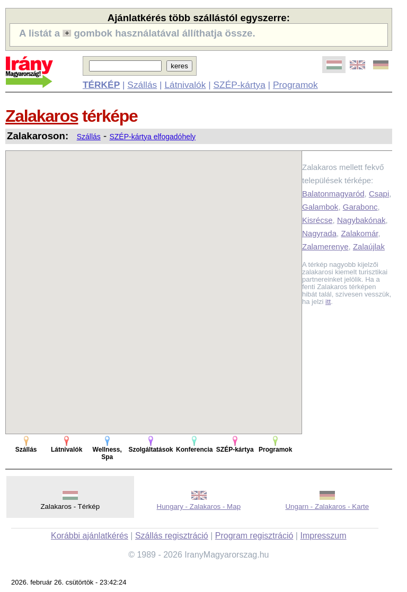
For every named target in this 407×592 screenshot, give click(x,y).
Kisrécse (317, 220)
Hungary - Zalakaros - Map (199, 506)
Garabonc (360, 206)
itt (328, 302)
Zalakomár (359, 233)
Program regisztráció (254, 535)
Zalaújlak (369, 246)
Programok (295, 84)
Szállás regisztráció (171, 535)
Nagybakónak (361, 220)
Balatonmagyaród (333, 193)
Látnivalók (185, 84)
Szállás (142, 84)
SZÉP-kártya (240, 84)
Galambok (320, 206)
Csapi (379, 193)
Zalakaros (41, 115)
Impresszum (323, 535)
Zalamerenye (325, 246)
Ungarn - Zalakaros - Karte (327, 506)
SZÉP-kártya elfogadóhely (152, 136)
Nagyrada (319, 233)
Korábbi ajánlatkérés (89, 535)
